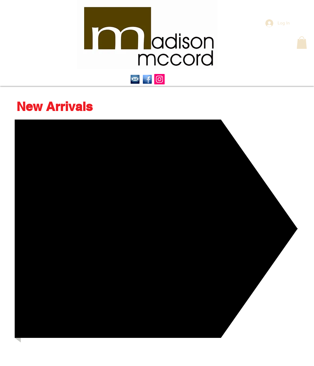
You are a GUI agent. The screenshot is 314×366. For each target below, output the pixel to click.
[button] (302, 42)
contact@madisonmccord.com (162, 359)
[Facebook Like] (32, 347)
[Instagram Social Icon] (159, 79)
